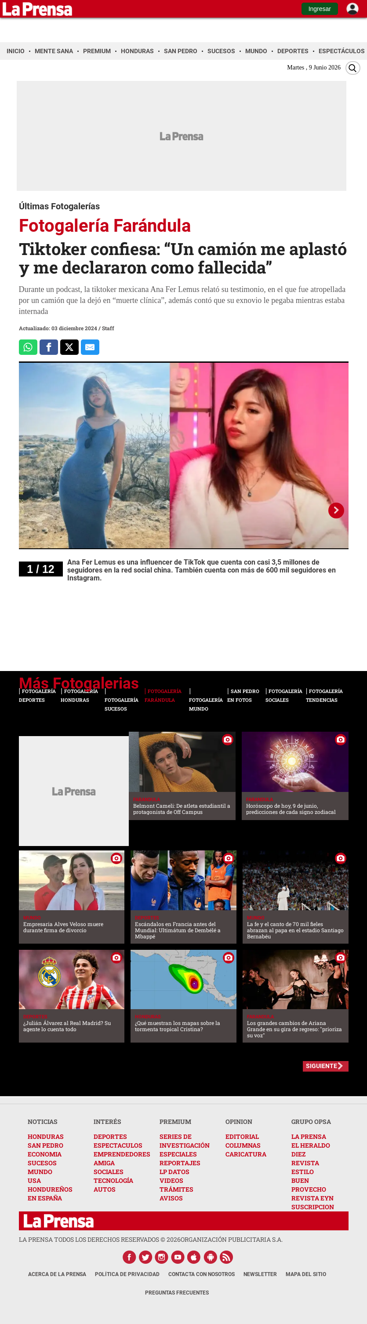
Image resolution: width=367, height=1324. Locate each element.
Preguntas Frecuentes (177, 1293)
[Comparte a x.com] (69, 347)
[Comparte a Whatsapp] (28, 347)
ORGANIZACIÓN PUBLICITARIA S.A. (232, 1239)
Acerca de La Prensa (57, 1274)
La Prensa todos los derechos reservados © (100, 1239)
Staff (108, 328)
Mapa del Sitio (306, 1274)
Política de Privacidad (127, 1274)
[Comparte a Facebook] (49, 347)
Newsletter (260, 1274)
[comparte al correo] (90, 347)
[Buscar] (352, 68)
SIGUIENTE (321, 1065)
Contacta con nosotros (201, 1274)
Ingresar (320, 8)
